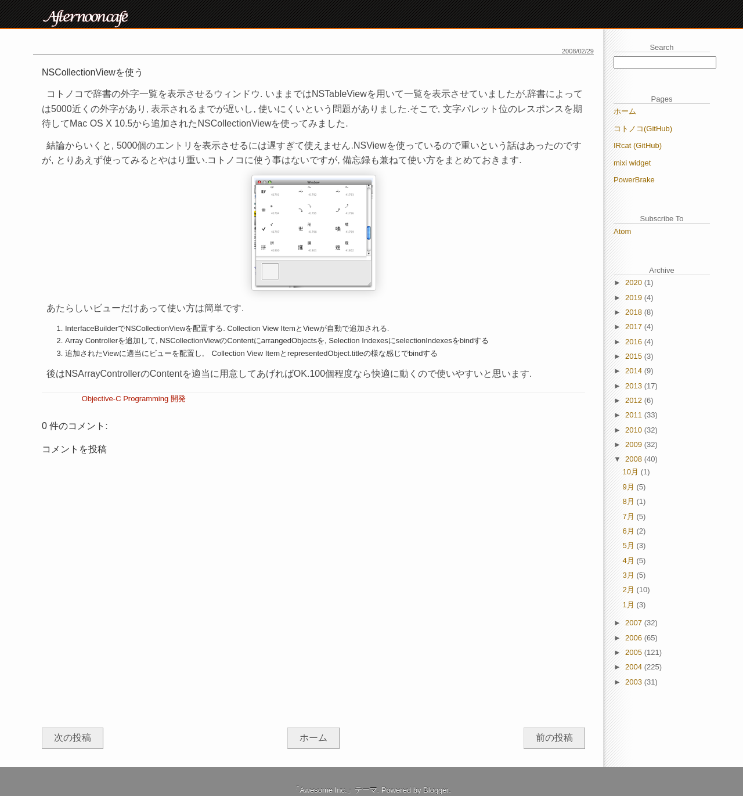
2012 (634, 400)
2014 (634, 370)
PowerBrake (634, 179)
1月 (630, 604)
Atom (622, 231)
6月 (630, 531)
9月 (630, 486)
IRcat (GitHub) (638, 145)
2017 (634, 326)
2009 (634, 444)
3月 (630, 575)
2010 (634, 430)
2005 (634, 652)
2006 (634, 637)
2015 (634, 356)
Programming (145, 398)
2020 (634, 282)
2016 (634, 341)
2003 (634, 682)
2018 (634, 312)
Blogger (436, 790)
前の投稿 (554, 738)
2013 (634, 385)
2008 (634, 459)
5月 (630, 545)
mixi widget (632, 163)
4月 (630, 560)
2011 (634, 414)
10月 (632, 471)
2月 (630, 589)
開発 (178, 398)
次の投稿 (72, 738)
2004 (634, 666)
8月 (630, 501)
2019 (634, 297)
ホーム (313, 738)
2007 (634, 622)
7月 (630, 516)
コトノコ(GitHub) (643, 128)
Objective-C (101, 398)
